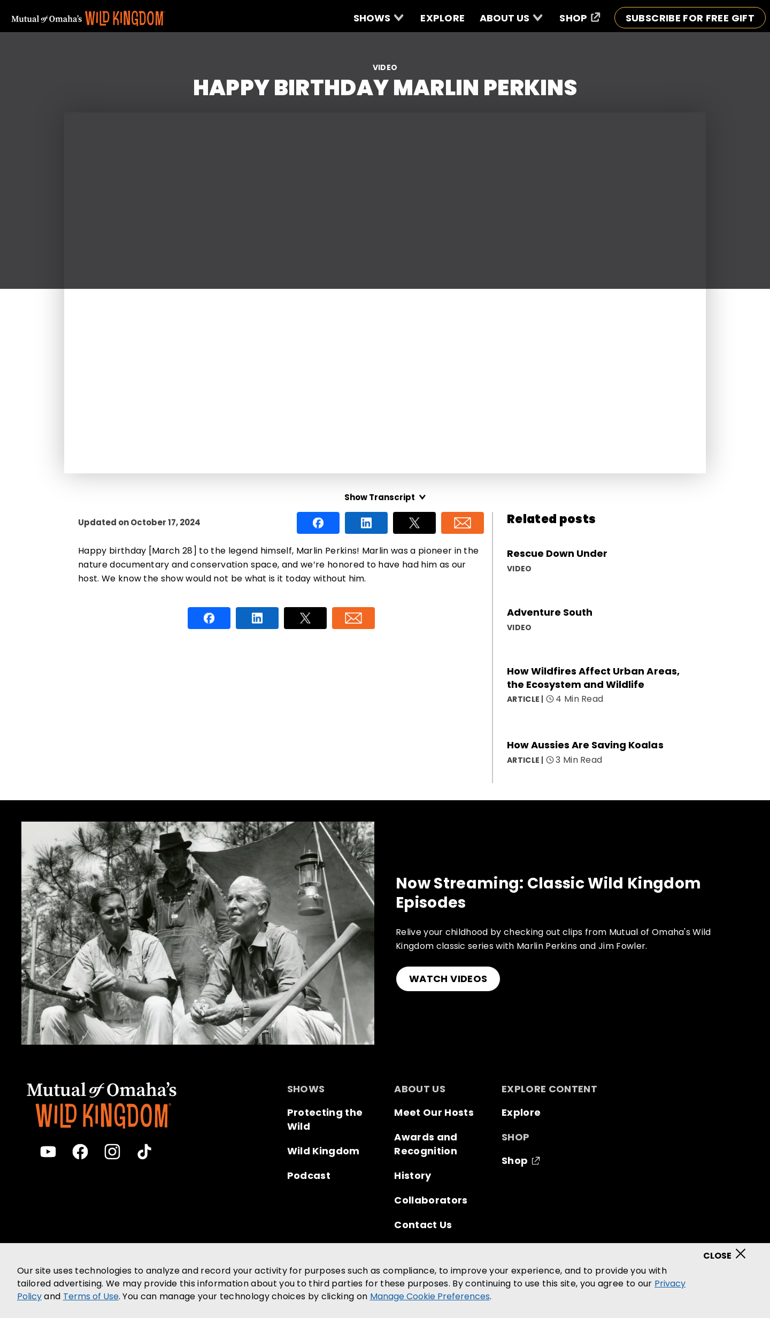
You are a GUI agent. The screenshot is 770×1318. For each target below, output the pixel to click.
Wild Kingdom (323, 1151)
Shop (515, 1160)
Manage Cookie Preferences (430, 1296)
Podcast (308, 1175)
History (412, 1175)
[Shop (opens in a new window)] (579, 17)
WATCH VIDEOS (448, 978)
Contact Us (423, 1224)
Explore (521, 1112)
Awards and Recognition (425, 1144)
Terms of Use (91, 1296)
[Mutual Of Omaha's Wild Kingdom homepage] (88, 19)
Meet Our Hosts (433, 1112)
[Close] (728, 1250)
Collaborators (430, 1200)
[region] (385, 1280)
